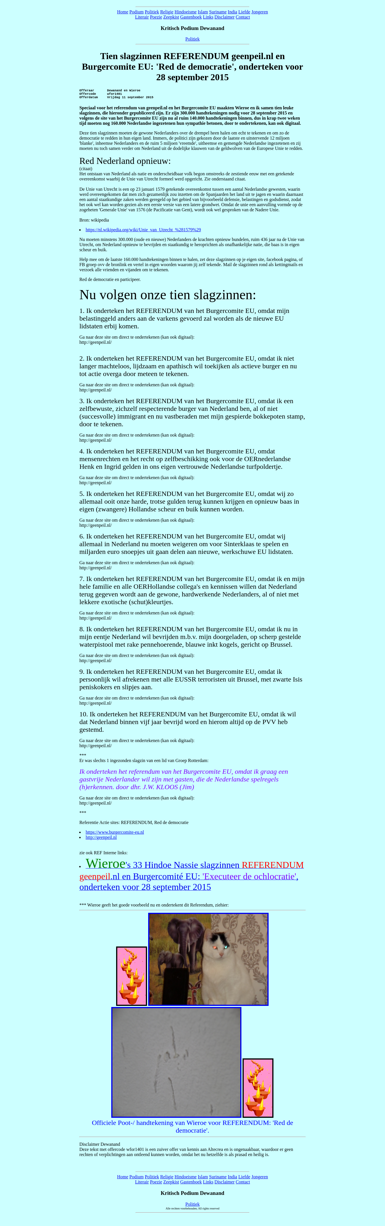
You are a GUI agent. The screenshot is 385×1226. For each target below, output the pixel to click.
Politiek (152, 11)
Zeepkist (171, 17)
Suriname (218, 11)
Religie (166, 11)
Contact (243, 17)
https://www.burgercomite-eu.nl (115, 834)
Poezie (156, 17)
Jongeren (259, 11)
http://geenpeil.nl (101, 839)
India (232, 11)
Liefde (244, 11)
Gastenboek (191, 17)
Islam (203, 11)
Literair (142, 17)
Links (208, 17)
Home (122, 11)
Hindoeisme (185, 11)
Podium (136, 11)
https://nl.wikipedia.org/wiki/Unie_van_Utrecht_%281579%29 (143, 232)
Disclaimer (225, 17)
